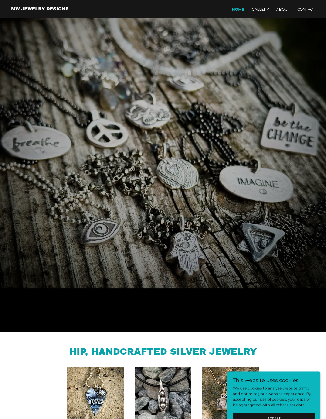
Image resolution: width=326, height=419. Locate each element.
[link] (40, 9)
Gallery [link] (260, 9)
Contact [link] (306, 9)
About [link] (283, 9)
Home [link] (238, 9)
